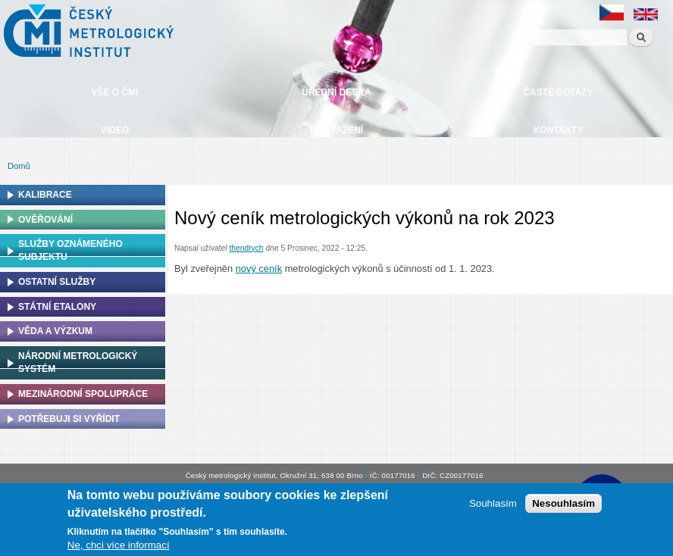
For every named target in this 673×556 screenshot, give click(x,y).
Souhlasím (493, 503)
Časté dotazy (558, 92)
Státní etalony (57, 306)
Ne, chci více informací (118, 545)
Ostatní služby (56, 281)
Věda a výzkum (55, 331)
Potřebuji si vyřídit (69, 419)
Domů (19, 165)
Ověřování (45, 219)
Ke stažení (336, 130)
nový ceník (259, 268)
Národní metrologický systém (77, 362)
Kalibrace (45, 194)
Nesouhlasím (563, 503)
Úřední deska (336, 92)
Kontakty (559, 130)
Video (115, 130)
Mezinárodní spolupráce (83, 394)
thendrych (246, 248)
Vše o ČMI (114, 92)
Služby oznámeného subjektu (70, 250)
